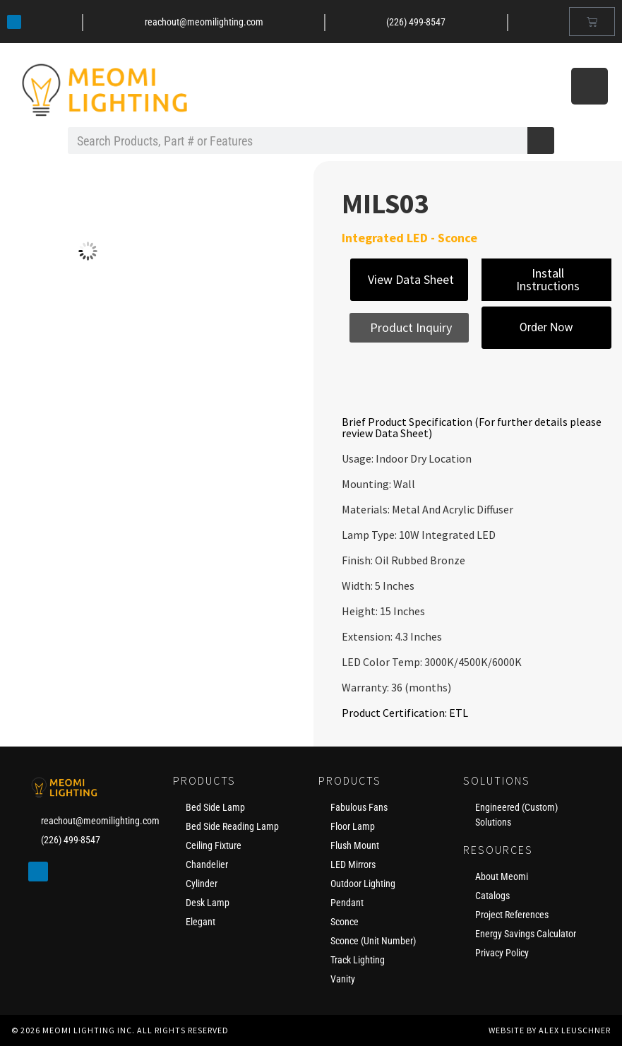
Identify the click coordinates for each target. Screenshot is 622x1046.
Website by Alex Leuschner (550, 1030)
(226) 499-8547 (415, 22)
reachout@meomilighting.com (204, 22)
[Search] (540, 140)
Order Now (546, 327)
